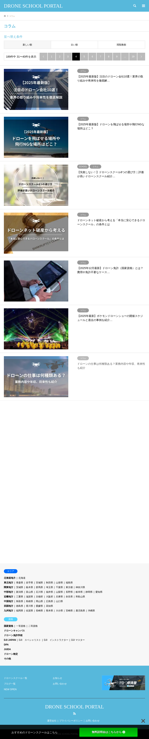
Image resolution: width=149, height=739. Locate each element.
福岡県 (19, 610)
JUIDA (7, 649)
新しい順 (27, 44)
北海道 (21, 578)
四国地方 (8, 606)
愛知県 (98, 592)
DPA (6, 644)
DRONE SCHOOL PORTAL (74, 707)
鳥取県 (19, 601)
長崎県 (39, 610)
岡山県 (39, 601)
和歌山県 (80, 596)
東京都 (69, 587)
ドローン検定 (11, 654)
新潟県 (19, 592)
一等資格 (20, 626)
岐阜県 (79, 592)
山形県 (59, 582)
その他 (7, 658)
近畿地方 (8, 596)
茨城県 (19, 587)
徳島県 (19, 606)
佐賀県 (29, 610)
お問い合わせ (60, 683)
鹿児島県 (80, 610)
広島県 (49, 601)
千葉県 (59, 587)
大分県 (59, 610)
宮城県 (39, 582)
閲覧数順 (121, 44)
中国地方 (8, 601)
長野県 (69, 592)
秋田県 (49, 582)
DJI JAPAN (10, 640)
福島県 (69, 582)
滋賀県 (29, 596)
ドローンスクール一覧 (15, 678)
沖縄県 (91, 610)
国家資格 (8, 626)
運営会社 (51, 720)
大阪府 (49, 596)
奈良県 (69, 596)
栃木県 (29, 587)
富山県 (29, 592)
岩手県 (29, 582)
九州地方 (8, 610)
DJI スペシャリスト (30, 640)
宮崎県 (69, 610)
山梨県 (59, 592)
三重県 (19, 596)
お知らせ (57, 678)
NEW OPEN (10, 689)
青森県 (19, 582)
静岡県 (89, 592)
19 (133, 56)
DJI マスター (78, 640)
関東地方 (8, 587)
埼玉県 (49, 587)
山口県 (59, 601)
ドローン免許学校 (13, 635)
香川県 (29, 606)
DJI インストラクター (56, 640)
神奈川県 (80, 587)
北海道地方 (10, 578)
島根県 (29, 601)
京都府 (39, 596)
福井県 (49, 592)
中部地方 (8, 592)
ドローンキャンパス (14, 630)
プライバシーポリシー (71, 720)
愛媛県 (39, 606)
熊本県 (49, 610)
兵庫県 (59, 596)
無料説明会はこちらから (108, 732)
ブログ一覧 (10, 683)
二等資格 (33, 626)
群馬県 (39, 587)
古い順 (74, 44)
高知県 (49, 606)
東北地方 (8, 582)
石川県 (39, 592)
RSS (74, 713)
